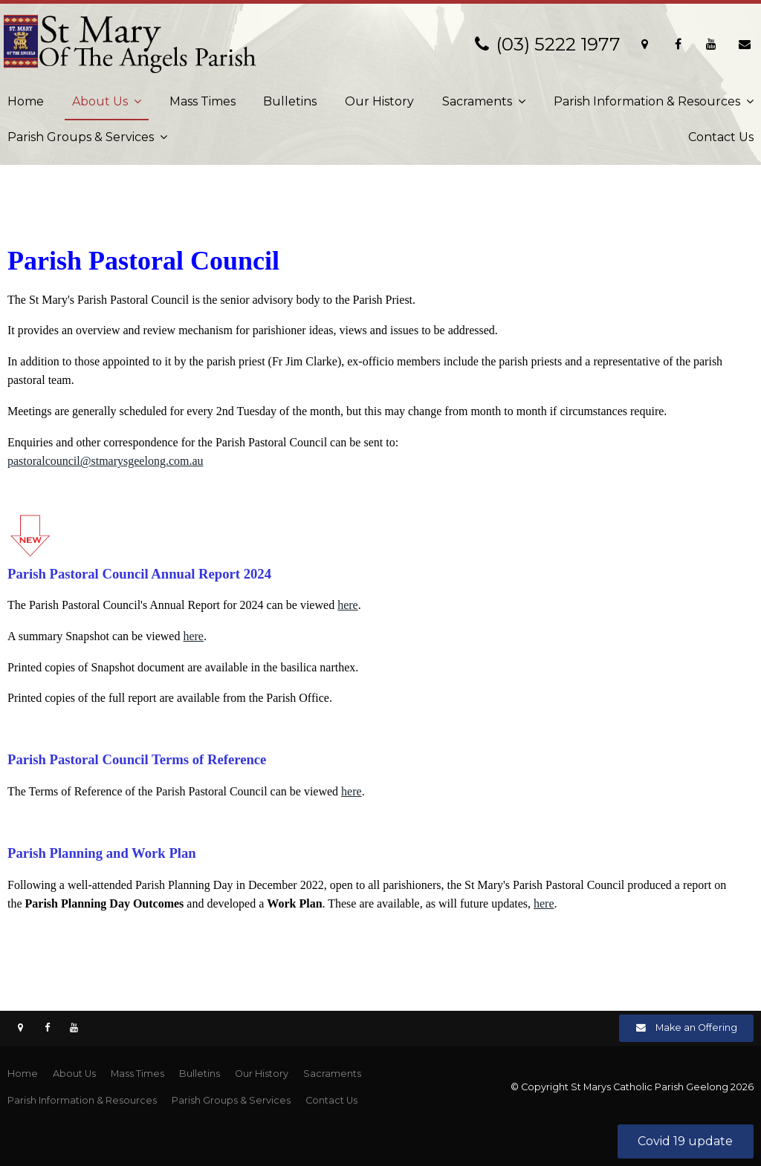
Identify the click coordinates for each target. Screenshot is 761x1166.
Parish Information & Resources (647, 101)
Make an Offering (696, 1027)
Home (25, 101)
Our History (379, 101)
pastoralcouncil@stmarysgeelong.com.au (105, 461)
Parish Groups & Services (80, 137)
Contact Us (721, 137)
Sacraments (477, 101)
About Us (100, 101)
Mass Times (202, 101)
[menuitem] (22, 1074)
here (347, 605)
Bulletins (290, 101)
